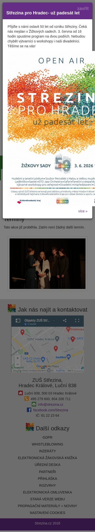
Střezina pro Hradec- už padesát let (43, 12)
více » (82, 211)
